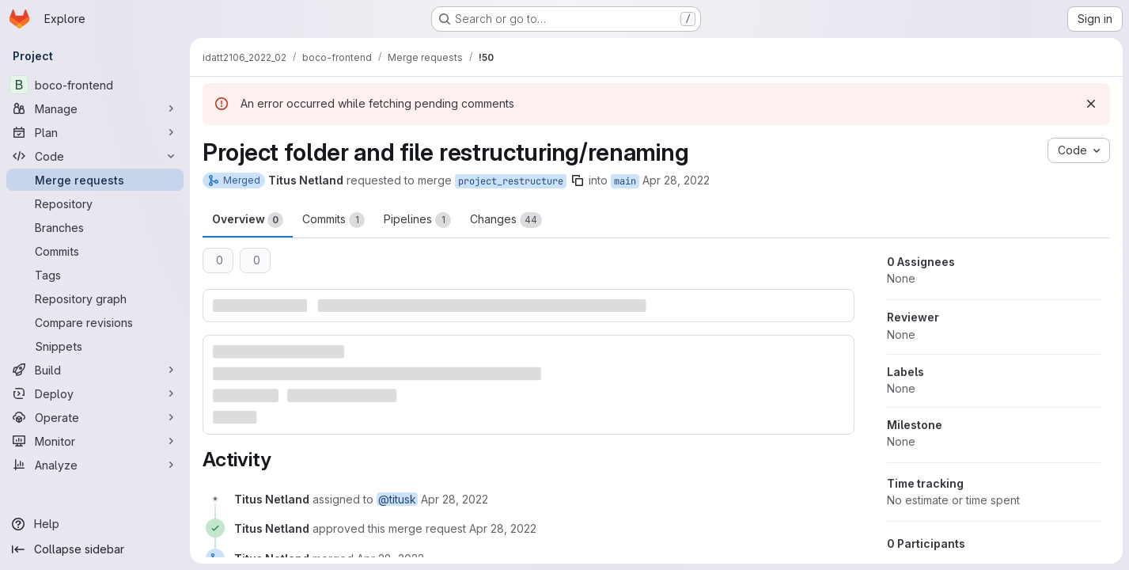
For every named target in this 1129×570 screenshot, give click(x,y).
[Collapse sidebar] (95, 549)
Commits (333, 220)
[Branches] (95, 227)
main (625, 181)
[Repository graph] (95, 298)
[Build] (95, 370)
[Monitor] (95, 441)
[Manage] (95, 108)
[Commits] (95, 251)
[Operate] (95, 417)
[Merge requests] (95, 180)
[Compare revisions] (95, 322)
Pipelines (417, 220)
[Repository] (95, 203)
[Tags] (95, 275)
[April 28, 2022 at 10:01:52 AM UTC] (454, 499)
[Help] (95, 524)
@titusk (397, 499)
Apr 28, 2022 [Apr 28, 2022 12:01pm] (676, 180)
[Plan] (95, 132)
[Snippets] (95, 346)
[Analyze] (95, 465)
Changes (506, 220)
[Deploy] (95, 393)
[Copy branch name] (577, 180)
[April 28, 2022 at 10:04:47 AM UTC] (502, 528)
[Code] (95, 156)
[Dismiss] (1091, 103)
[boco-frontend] (95, 85)
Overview (247, 220)
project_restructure (510, 181)
